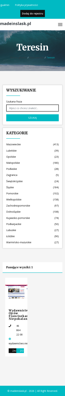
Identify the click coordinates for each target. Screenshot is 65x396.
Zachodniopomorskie (32, 205)
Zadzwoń (14, 350)
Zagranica (32, 175)
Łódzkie (32, 236)
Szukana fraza (14, 101)
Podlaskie (32, 169)
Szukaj (32, 117)
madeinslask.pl (15, 23)
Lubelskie (32, 150)
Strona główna (18, 57)
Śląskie (32, 187)
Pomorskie (32, 193)
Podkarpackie (32, 224)
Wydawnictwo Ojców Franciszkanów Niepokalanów (21, 314)
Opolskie (32, 157)
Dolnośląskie (32, 211)
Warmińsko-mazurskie (32, 242)
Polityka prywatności (26, 5)
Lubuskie (32, 230)
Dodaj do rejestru (32, 13)
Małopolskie (32, 163)
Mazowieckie (36, 57)
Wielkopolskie (32, 199)
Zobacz (22, 350)
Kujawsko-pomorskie (32, 218)
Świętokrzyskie (32, 181)
